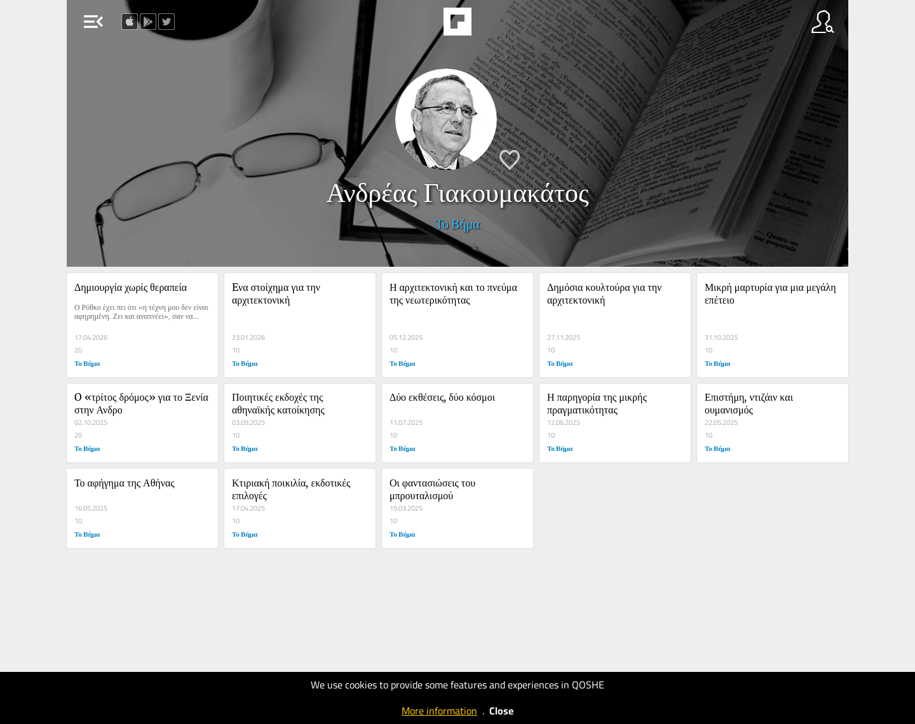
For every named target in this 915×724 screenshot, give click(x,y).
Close (501, 710)
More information (439, 710)
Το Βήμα (457, 224)
